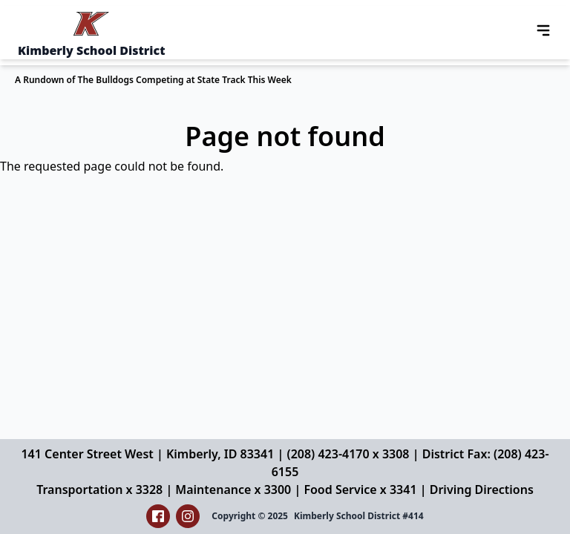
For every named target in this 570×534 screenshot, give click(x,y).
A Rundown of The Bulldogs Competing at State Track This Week (153, 79)
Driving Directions (482, 489)
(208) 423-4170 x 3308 (347, 454)
